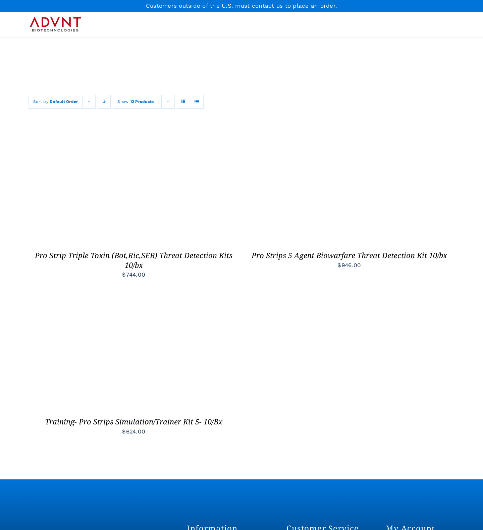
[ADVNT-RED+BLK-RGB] (55, 18)
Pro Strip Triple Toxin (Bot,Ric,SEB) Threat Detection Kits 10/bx (133, 260)
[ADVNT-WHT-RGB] (74, 525)
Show (135, 101)
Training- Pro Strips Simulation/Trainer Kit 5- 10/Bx (133, 421)
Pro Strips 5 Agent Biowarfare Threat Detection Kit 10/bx (349, 255)
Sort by (55, 101)
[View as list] (196, 101)
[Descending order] (104, 102)
